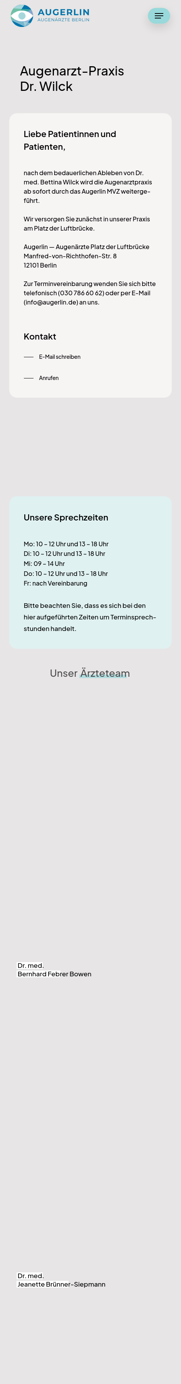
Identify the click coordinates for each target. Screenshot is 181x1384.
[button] (159, 16)
